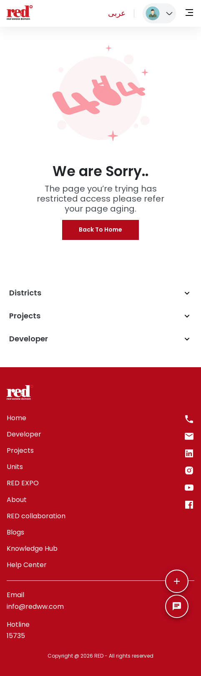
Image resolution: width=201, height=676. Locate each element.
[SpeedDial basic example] (176, 606)
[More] (176, 581)
